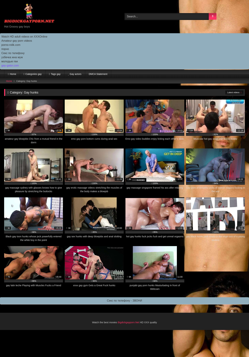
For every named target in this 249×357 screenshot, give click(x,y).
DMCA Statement (98, 74)
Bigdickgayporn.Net (129, 322)
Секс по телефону (13, 53)
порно (5, 49)
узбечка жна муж (12, 57)
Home (13, 74)
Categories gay (33, 74)
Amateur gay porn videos (16, 40)
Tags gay (56, 74)
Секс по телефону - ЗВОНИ (124, 300)
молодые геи (9, 61)
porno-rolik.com (10, 44)
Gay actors (75, 74)
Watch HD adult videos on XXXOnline (24, 36)
